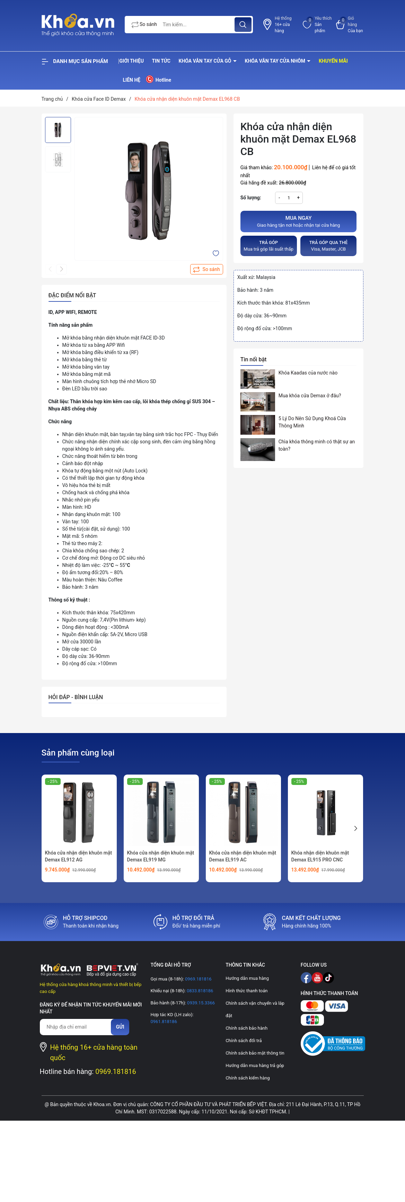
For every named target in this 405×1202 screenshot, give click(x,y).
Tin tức (161, 61)
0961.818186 (163, 1021)
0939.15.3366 (200, 1002)
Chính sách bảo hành (246, 1028)
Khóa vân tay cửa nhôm (276, 61)
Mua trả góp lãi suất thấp (268, 245)
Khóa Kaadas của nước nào (308, 373)
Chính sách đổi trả (244, 1040)
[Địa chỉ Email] (79, 1027)
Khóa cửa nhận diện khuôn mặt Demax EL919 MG (160, 856)
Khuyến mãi (333, 61)
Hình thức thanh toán (246, 990)
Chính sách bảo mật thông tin (255, 1053)
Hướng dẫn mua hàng (247, 978)
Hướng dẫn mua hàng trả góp (255, 1065)
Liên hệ (132, 80)
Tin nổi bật (253, 359)
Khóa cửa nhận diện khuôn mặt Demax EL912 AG (78, 856)
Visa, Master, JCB (328, 245)
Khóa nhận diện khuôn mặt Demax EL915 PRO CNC (320, 856)
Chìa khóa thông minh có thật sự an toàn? (317, 445)
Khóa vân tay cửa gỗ (206, 61)
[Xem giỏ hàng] (350, 24)
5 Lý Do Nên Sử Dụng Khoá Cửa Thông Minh (312, 422)
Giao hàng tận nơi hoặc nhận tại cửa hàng (298, 221)
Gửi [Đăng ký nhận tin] (120, 1027)
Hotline (158, 79)
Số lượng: (250, 197)
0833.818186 (199, 990)
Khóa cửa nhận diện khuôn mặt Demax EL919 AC (242, 856)
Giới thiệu (132, 61)
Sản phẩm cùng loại (78, 753)
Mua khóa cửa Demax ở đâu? (310, 395)
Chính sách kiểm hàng (248, 1078)
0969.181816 (115, 1071)
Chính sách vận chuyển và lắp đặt (255, 1009)
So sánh (144, 24)
